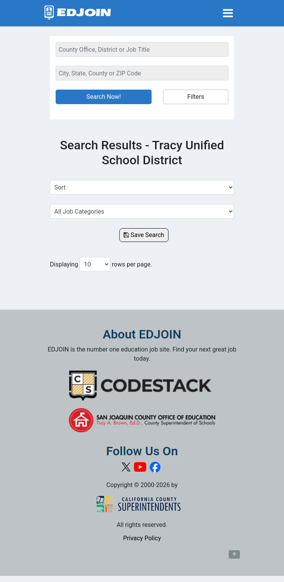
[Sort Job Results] (142, 187)
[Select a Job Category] (142, 211)
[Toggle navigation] (228, 13)
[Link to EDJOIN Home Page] (77, 13)
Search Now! (103, 96)
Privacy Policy (142, 538)
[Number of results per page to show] (94, 264)
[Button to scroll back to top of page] (234, 554)
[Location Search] (142, 73)
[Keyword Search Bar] (142, 49)
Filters (195, 96)
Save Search (144, 235)
